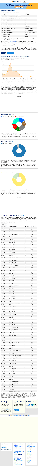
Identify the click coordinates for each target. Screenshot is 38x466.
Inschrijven (16, 410)
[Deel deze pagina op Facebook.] (29, 405)
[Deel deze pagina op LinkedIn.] (32, 405)
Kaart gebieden (29, 454)
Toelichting (4, 53)
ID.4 (18, 42)
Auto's (15, 455)
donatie (7, 409)
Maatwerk (28, 462)
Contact (28, 461)
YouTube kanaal (30, 463)
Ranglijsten (29, 451)
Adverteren (29, 460)
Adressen (16, 445)
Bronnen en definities (31, 446)
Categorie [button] (3, 224)
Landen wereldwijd (17, 451)
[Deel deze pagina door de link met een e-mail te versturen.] (27, 405)
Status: (9, 59)
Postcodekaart (29, 457)
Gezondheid (16, 457)
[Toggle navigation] (24, 2)
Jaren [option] (6, 59)
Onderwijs (16, 463)
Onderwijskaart (29, 455)
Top (28, 415)
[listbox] (6, 59)
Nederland (20, 450)
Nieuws (28, 450)
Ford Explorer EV (13, 41)
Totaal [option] (12, 59)
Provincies (16, 450)
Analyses (28, 445)
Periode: (2, 59)
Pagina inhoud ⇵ (19, 7)
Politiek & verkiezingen (18, 464)
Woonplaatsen (21, 448)
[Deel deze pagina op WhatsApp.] (34, 405)
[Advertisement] (19, 105)
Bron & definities (10, 53)
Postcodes (16, 448)
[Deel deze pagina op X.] (36, 405)
